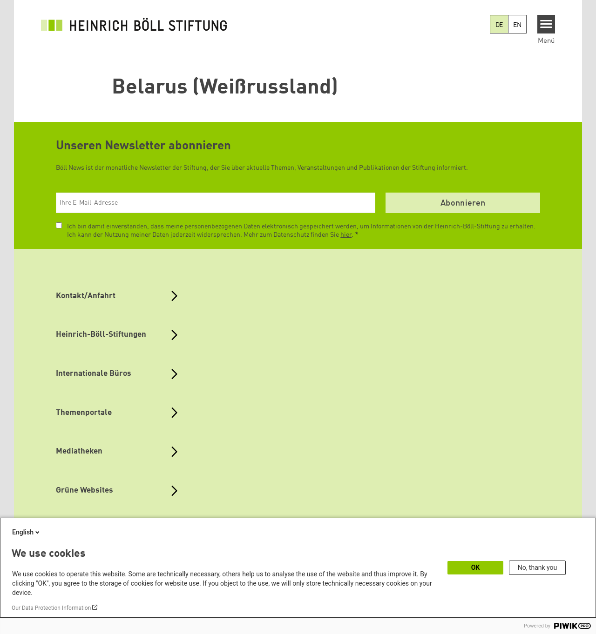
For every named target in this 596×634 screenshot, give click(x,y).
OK (475, 567)
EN (517, 25)
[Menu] (546, 24)
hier (346, 235)
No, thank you (537, 567)
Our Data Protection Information (51, 608)
